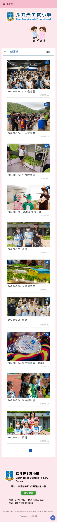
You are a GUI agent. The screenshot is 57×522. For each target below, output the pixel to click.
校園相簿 (14, 51)
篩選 (49, 51)
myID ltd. (33, 516)
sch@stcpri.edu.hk (24, 503)
